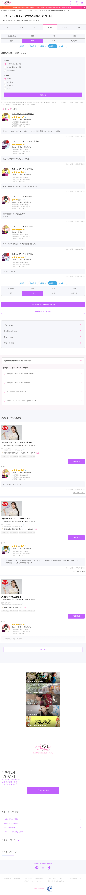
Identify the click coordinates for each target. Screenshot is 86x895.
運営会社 (50, 881)
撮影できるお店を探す (12, 823)
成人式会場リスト (75, 878)
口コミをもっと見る (79, 493)
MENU (82, 3)
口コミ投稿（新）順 (12, 64)
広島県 (23, 46)
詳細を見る (76, 461)
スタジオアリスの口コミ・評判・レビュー (38, 10)
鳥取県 (43, 46)
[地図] (37, 453)
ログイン (77, 3)
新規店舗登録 (60, 881)
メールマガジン (63, 878)
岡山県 (33, 46)
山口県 (62, 46)
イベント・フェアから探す (13, 832)
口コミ (50, 27)
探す (71, 3)
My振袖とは (17, 878)
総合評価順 (9, 70)
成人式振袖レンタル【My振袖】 (8, 10)
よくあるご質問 (50, 878)
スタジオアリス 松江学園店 (23, 114)
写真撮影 (8, 85)
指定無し (8, 79)
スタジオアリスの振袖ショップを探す (43, 304)
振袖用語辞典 (39, 878)
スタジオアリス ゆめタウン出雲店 (25, 141)
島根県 (52, 46)
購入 (7, 88)
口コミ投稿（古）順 (12, 67)
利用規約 (26, 881)
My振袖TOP (7, 878)
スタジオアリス (22, 10)
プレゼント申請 (43, 790)
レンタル (8, 82)
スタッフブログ (28, 878)
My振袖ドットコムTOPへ (43, 311)
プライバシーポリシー (38, 881)
